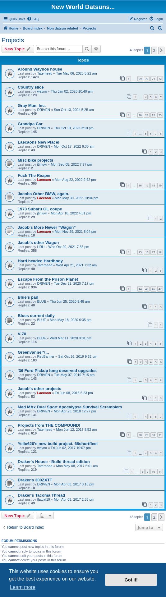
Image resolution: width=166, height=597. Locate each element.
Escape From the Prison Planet (48, 279)
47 (160, 289)
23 (160, 115)
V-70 (22, 334)
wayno (42, 91)
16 (140, 185)
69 (140, 79)
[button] (161, 50)
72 (160, 79)
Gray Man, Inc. (32, 105)
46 (153, 289)
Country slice (31, 87)
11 (160, 472)
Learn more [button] (22, 587)
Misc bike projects (35, 160)
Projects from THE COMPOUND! (49, 425)
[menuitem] (33, 19)
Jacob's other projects (39, 388)
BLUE (41, 301)
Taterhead (44, 73)
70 (146, 79)
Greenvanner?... (33, 352)
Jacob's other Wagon (38, 242)
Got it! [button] (131, 579)
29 (146, 435)
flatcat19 (43, 499)
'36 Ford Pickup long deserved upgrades (57, 370)
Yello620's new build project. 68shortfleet (58, 443)
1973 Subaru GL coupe (40, 209)
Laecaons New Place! (38, 142)
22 (153, 115)
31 (160, 435)
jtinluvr (42, 164)
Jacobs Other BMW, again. (43, 193)
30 (153, 435)
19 (160, 185)
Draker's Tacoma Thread (41, 495)
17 (146, 185)
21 (146, 115)
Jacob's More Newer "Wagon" (47, 227)
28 (140, 435)
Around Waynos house (40, 69)
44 (140, 289)
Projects (13, 40)
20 (140, 115)
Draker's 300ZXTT (35, 480)
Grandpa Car (30, 124)
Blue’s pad (28, 297)
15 (140, 252)
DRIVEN (43, 110)
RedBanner (45, 356)
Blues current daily (36, 315)
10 (153, 472)
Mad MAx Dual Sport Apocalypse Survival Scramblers (70, 407)
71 (153, 79)
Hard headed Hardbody (40, 261)
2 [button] (154, 50)
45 (146, 289)
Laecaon (44, 179)
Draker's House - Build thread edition (54, 461)
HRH (40, 247)
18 (153, 185)
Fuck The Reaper (34, 175)
